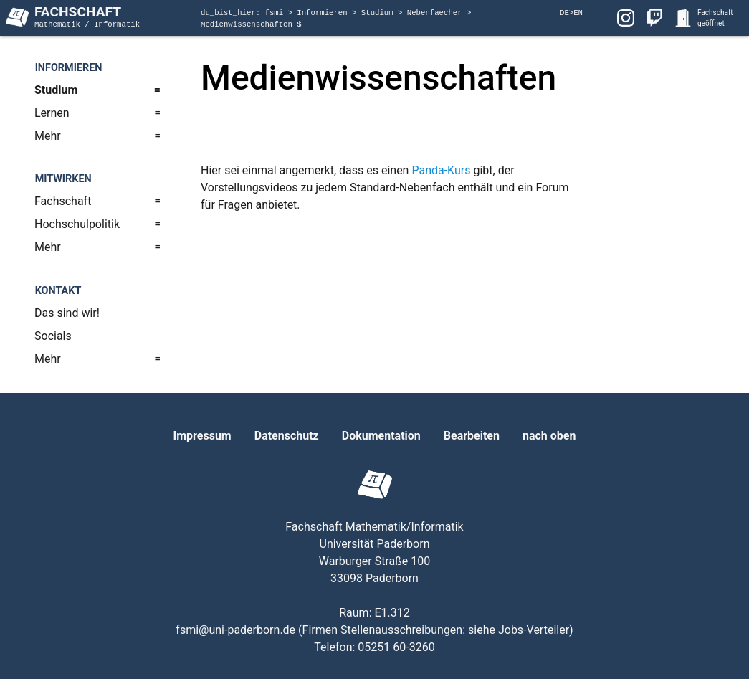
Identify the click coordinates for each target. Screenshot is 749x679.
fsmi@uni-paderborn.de (235, 630)
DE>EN (571, 13)
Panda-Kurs (440, 170)
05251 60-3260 (396, 647)
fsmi (276, 13)
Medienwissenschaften (249, 24)
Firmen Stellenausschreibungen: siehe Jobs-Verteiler (436, 630)
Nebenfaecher (437, 13)
